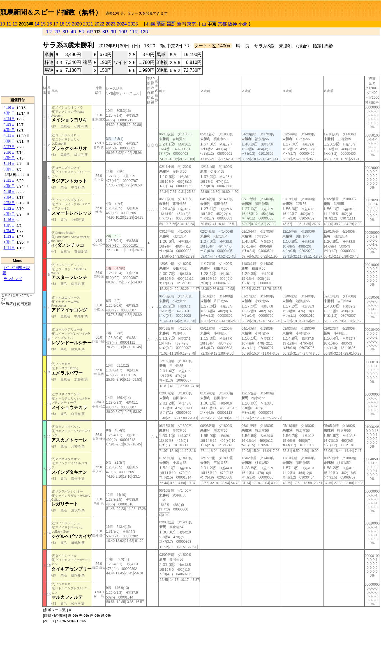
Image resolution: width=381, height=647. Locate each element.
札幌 (150, 24)
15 (43, 24)
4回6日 (9, 107)
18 (61, 24)
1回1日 (9, 248)
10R (123, 31)
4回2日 (9, 130)
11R (134, 31)
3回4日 (9, 163)
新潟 (181, 24)
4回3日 (9, 124)
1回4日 (9, 231)
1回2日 (9, 242)
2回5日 (9, 192)
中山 (201, 24)
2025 (133, 24)
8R (105, 31)
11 (8, 24)
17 (55, 24)
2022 (99, 24)
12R (144, 31)
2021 (88, 24)
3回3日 (9, 169)
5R (82, 31)
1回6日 (9, 220)
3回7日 (9, 147)
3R (65, 31)
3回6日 (9, 152)
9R (113, 31)
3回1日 (9, 180)
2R (57, 31)
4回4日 (9, 119)
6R (90, 31)
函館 (160, 24)
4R (73, 31)
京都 (222, 24)
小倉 (242, 24)
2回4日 (9, 197)
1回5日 (9, 225)
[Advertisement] (17, 62)
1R (49, 31)
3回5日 (9, 158)
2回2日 (9, 208)
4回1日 (9, 135)
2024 (122, 24)
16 (49, 24)
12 (15, 24)
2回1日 (9, 214)
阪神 (232, 24)
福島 (171, 24)
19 (68, 24)
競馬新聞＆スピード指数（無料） (51, 12)
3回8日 (9, 141)
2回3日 (9, 203)
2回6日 (9, 186)
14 (37, 24)
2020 (77, 24)
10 (2, 24)
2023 (110, 24)
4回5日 (9, 113)
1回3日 (9, 236)
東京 (191, 24)
